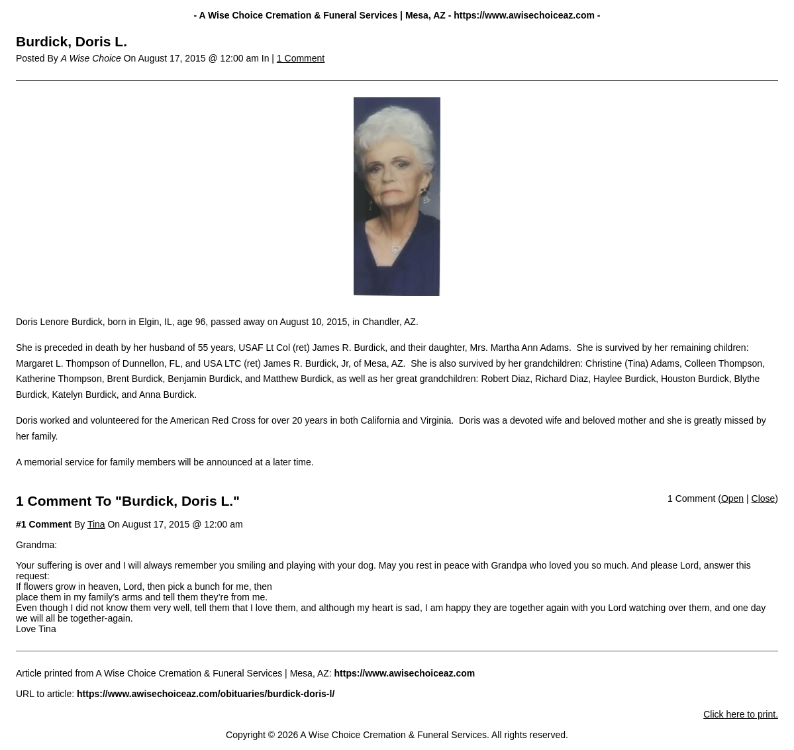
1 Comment (300, 58)
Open (732, 498)
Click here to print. (740, 714)
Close (763, 498)
